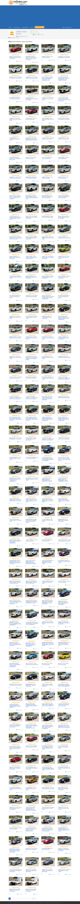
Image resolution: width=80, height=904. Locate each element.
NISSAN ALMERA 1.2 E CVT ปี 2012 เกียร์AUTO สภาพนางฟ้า (15, 458)
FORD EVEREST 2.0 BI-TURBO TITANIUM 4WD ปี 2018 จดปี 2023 (31, 257)
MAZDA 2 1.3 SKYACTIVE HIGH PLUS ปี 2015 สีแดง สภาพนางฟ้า (14, 767)
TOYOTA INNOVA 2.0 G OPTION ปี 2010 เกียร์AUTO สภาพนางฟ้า (32, 767)
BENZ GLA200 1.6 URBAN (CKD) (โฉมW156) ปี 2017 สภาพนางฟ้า (31, 237)
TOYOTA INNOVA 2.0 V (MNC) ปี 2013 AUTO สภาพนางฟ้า (48, 119)
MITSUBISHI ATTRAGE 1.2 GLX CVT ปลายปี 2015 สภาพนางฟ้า (48, 337)
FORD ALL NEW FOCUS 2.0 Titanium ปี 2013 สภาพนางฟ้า (48, 582)
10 (29, 898)
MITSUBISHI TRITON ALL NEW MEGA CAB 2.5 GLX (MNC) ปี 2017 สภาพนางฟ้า (64, 726)
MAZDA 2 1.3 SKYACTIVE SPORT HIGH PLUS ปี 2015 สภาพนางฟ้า (15, 57)
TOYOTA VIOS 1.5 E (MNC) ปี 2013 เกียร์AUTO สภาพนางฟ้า (31, 317)
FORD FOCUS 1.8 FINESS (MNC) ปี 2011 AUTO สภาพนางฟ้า (47, 622)
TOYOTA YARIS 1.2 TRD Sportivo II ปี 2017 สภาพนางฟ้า (47, 520)
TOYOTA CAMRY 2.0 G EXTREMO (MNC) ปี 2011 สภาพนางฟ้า (63, 337)
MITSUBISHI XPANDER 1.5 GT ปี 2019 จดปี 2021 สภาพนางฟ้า (48, 377)
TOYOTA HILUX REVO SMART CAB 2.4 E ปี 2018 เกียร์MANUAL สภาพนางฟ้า (15, 499)
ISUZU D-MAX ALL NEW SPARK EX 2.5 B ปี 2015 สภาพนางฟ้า (31, 890)
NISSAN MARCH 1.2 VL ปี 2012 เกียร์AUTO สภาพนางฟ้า (31, 788)
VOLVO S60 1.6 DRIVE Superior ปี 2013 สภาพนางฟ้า (63, 746)
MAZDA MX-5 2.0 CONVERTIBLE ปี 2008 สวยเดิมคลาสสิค (32, 98)
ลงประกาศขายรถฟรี (31, 902)
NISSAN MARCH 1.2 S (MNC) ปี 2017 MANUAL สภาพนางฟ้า (63, 520)
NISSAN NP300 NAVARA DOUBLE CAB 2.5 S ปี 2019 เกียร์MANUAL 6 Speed (31, 601)
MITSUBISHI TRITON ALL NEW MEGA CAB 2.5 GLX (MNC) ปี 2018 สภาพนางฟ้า (31, 138)
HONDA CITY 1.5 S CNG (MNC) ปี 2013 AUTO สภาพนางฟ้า (15, 119)
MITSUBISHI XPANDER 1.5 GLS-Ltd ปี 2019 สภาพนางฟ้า (15, 296)
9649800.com (12, 902)
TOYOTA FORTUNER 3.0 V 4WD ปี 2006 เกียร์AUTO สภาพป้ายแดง (15, 725)
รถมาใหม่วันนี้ (38, 902)
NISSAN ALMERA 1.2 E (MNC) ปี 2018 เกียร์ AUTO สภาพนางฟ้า (31, 277)
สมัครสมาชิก (69, 27)
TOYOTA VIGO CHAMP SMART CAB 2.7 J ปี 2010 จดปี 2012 (47, 685)
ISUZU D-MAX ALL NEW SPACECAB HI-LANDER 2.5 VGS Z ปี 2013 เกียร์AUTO (48, 704)
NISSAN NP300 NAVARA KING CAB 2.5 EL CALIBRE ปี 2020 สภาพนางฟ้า (15, 237)
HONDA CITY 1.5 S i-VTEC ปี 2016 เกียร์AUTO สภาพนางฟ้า (64, 870)
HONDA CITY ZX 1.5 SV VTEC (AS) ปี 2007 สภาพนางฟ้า (63, 808)
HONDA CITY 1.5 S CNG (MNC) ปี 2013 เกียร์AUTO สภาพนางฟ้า (31, 870)
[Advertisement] (40, 15)
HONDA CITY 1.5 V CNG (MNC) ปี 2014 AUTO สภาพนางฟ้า (15, 357)
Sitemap (59, 902)
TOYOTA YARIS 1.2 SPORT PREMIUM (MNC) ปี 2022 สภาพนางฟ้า (48, 277)
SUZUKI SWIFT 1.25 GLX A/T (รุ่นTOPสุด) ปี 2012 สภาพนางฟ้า (31, 438)
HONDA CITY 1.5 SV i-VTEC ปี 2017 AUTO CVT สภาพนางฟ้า (48, 98)
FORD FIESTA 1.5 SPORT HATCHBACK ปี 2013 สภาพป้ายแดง (31, 337)
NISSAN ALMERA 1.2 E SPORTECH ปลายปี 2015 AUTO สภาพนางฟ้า (47, 196)
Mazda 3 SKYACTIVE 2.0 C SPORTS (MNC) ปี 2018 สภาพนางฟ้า (64, 217)
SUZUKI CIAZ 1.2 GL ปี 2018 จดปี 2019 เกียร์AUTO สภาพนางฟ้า (32, 479)
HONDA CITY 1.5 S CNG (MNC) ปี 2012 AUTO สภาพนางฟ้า (15, 317)
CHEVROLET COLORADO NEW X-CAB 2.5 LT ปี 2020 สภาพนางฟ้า (31, 217)
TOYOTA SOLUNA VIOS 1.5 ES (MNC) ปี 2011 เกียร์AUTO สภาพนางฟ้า (15, 870)
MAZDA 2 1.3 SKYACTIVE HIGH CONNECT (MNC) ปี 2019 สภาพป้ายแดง (15, 582)
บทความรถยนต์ (54, 902)
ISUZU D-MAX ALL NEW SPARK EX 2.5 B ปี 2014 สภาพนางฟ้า (14, 890)
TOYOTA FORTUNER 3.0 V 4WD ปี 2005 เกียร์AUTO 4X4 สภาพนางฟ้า (64, 704)
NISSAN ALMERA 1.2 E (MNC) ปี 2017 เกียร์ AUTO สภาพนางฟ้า (15, 257)
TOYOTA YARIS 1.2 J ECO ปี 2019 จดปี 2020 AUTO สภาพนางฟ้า (64, 277)
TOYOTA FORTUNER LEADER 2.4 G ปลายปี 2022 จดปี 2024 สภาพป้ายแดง (64, 377)
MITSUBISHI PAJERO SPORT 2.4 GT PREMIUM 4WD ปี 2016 (14, 158)
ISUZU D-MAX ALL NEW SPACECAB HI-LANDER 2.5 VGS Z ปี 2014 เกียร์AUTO (64, 685)
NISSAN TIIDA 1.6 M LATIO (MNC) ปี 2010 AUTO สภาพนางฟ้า (48, 237)
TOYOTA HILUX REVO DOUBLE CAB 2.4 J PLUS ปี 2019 (15, 520)
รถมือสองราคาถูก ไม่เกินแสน (20, 902)
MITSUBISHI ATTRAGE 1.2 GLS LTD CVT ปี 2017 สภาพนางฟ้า (64, 561)
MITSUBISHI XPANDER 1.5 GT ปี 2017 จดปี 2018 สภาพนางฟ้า (64, 767)
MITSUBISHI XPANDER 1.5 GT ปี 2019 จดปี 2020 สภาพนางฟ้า (15, 788)
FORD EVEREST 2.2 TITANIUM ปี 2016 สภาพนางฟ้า (14, 138)
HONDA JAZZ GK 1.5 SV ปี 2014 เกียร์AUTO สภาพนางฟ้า (64, 257)
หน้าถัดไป (34, 898)
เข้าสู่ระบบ (64, 27)
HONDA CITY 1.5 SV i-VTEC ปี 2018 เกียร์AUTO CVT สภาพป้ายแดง (15, 808)
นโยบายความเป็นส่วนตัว (46, 902)
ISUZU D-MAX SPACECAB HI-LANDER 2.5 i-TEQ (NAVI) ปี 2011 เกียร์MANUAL (32, 623)
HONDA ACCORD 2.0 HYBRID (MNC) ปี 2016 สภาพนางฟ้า (47, 317)
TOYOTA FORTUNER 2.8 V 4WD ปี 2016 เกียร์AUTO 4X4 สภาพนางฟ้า (64, 196)
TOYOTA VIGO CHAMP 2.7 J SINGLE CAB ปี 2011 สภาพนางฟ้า (15, 277)
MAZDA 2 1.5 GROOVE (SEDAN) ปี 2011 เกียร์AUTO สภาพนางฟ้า (64, 622)
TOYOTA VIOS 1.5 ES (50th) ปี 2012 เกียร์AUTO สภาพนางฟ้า (48, 808)
